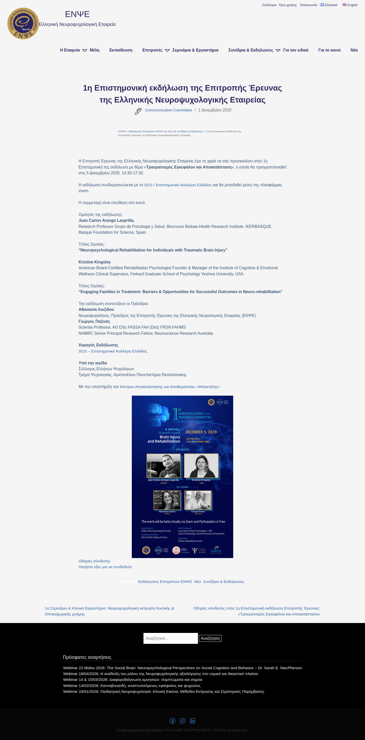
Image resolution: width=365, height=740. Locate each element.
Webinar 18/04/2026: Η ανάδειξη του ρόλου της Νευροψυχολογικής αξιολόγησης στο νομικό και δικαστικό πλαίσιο (160, 674)
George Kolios (237, 730)
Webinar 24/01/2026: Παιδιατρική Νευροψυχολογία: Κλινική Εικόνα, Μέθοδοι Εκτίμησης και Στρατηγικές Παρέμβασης (164, 691)
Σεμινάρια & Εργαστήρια (195, 50)
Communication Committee (168, 110)
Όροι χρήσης (288, 5)
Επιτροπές (152, 50)
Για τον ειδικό (295, 50)
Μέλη (94, 50)
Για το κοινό (329, 50)
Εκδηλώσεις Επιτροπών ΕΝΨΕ (146, 131)
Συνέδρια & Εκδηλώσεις (250, 50)
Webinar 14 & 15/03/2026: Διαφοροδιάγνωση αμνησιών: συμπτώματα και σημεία (132, 680)
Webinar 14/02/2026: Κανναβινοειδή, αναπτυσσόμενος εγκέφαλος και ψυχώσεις (131, 685)
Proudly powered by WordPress (139, 730)
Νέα (354, 50)
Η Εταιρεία (70, 50)
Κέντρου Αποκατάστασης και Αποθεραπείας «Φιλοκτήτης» (170, 386)
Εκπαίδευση (121, 50)
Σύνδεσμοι (269, 5)
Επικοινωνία (308, 5)
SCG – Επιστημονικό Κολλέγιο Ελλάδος (113, 351)
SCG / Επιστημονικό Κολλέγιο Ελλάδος (178, 185)
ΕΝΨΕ (77, 14)
